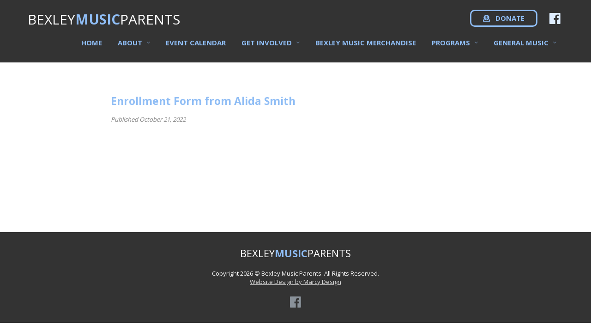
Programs (451, 46)
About (130, 46)
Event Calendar (196, 46)
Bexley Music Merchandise (365, 46)
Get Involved (266, 46)
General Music (521, 46)
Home (91, 46)
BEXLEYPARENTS (104, 23)
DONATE (504, 23)
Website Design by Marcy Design (295, 282)
